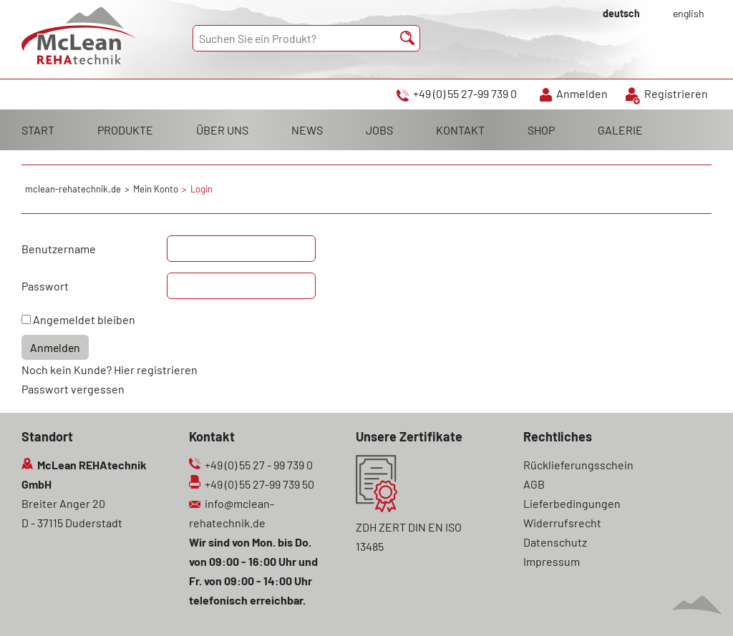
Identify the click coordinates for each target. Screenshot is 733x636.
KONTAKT (460, 130)
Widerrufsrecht (562, 522)
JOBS (379, 130)
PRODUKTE (125, 130)
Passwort (45, 286)
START (37, 130)
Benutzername (58, 248)
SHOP (541, 130)
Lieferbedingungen (572, 503)
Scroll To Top (697, 605)
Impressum (551, 561)
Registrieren (676, 93)
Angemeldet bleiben (84, 319)
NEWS (307, 130)
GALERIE (620, 130)
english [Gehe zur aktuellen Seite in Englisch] (688, 13)
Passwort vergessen (73, 389)
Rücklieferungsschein (578, 464)
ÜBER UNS (222, 130)
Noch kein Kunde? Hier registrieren (109, 369)
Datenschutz (555, 542)
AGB (534, 484)
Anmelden (582, 93)
